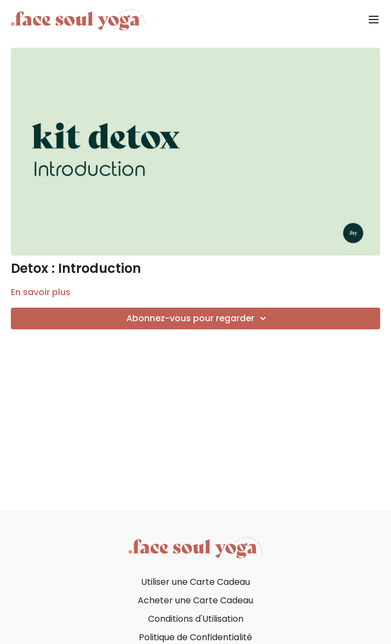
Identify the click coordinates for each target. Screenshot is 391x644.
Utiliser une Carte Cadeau (195, 582)
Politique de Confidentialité (195, 637)
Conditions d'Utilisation (195, 619)
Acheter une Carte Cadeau (195, 600)
